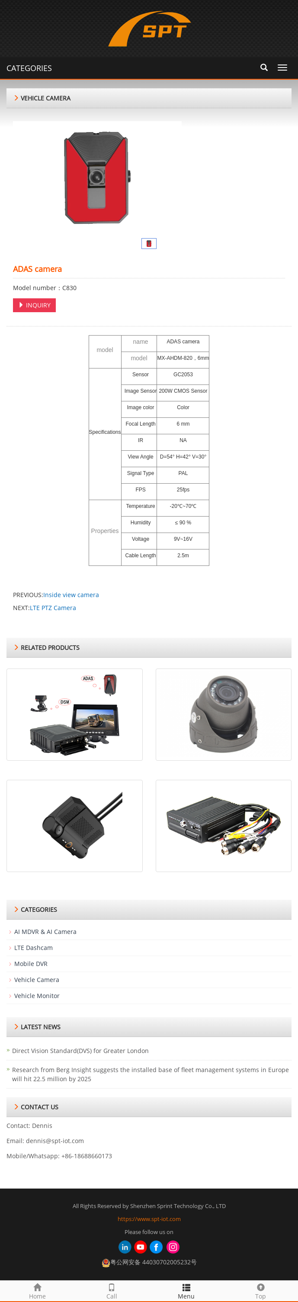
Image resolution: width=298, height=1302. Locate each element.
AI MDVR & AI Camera (45, 931)
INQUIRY (34, 305)
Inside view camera (71, 595)
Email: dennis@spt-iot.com (45, 1141)
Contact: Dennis (29, 1125)
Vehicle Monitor (37, 996)
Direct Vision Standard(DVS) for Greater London (80, 1051)
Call (111, 1290)
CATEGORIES (29, 68)
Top (261, 1290)
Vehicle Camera (36, 980)
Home (37, 1290)
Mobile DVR (31, 964)
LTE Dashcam (33, 947)
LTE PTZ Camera (53, 608)
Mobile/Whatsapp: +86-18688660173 (59, 1156)
